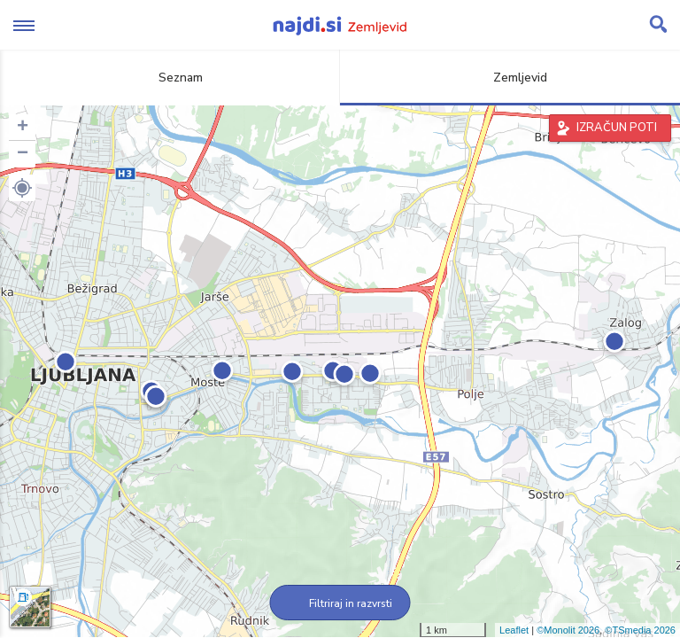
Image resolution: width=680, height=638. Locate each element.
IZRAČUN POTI (616, 128)
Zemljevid (510, 77)
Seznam (170, 77)
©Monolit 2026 (568, 630)
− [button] (22, 154)
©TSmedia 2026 (640, 630)
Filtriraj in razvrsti (340, 603)
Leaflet (514, 630)
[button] (22, 188)
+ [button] (22, 127)
